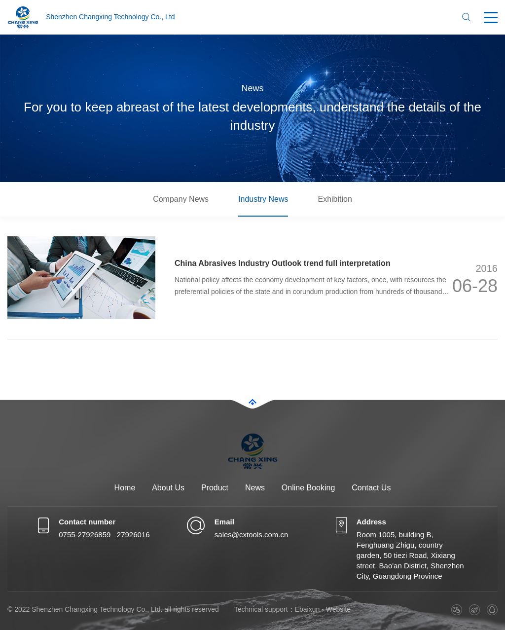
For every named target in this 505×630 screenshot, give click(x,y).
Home (125, 487)
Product (214, 487)
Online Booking (308, 487)
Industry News (263, 199)
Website (338, 609)
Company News (181, 199)
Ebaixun (307, 609)
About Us (168, 487)
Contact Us (371, 487)
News (255, 487)
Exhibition (335, 199)
